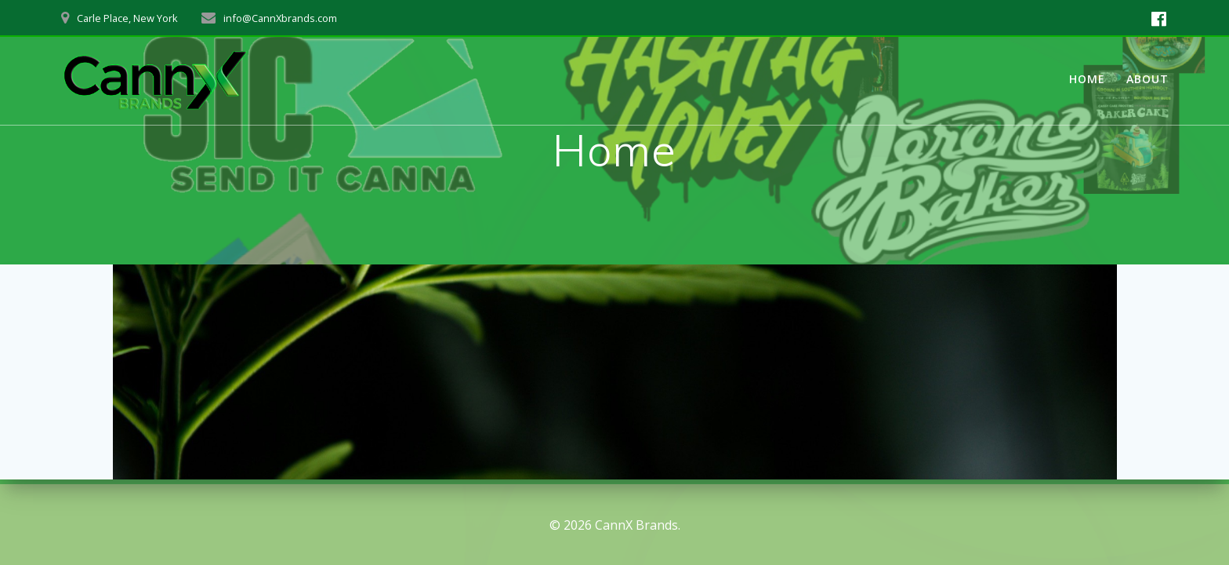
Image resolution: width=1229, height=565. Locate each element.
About (1147, 78)
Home (1087, 78)
